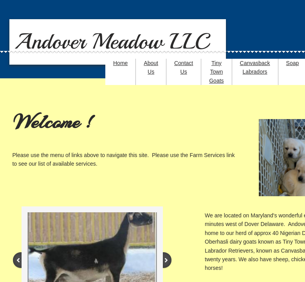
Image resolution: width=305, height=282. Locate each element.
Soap (292, 63)
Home (120, 63)
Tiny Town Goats (216, 72)
